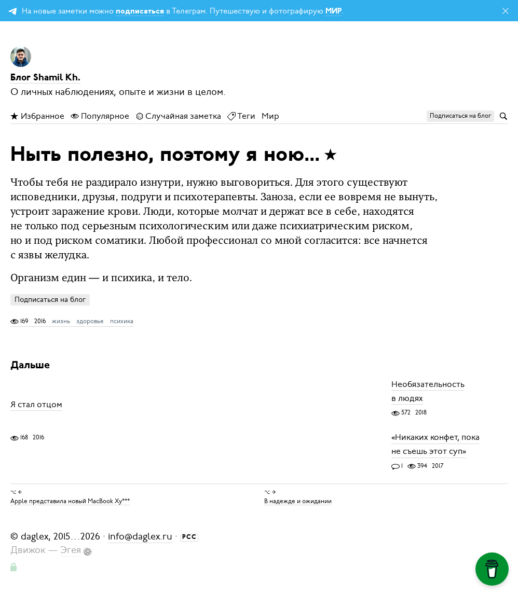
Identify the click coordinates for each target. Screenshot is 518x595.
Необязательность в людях (428, 391)
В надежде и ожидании (298, 500)
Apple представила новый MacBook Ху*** (70, 500)
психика (121, 321)
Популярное (100, 116)
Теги (241, 116)
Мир (270, 116)
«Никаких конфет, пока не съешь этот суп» (435, 445)
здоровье (90, 321)
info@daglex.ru (140, 536)
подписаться (140, 12)
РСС (189, 537)
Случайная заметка (178, 116)
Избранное (37, 116)
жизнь (61, 321)
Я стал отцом (36, 404)
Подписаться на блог (50, 300)
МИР (333, 12)
